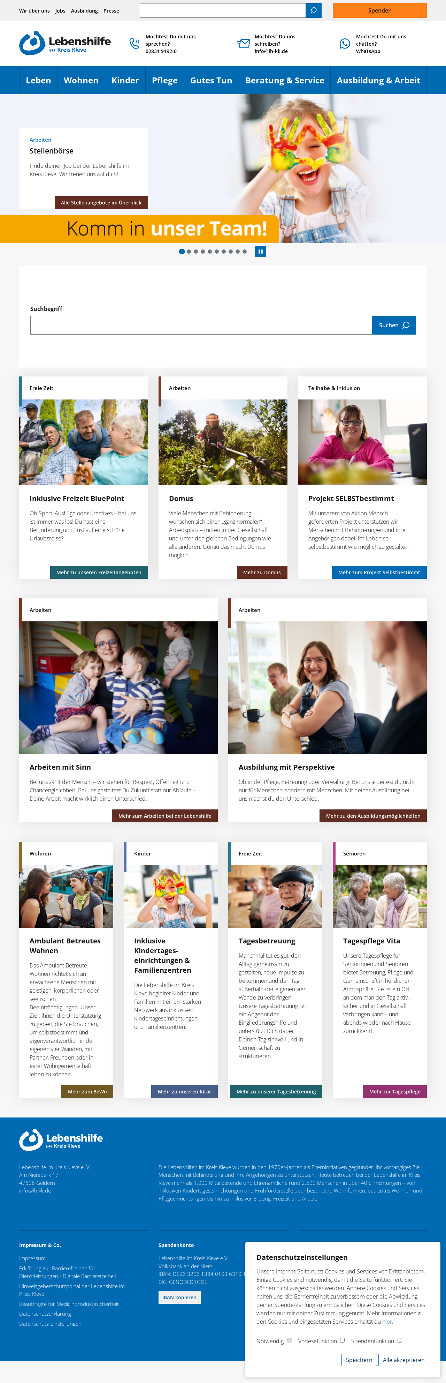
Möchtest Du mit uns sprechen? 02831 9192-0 (171, 43)
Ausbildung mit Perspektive (287, 767)
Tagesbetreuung (267, 940)
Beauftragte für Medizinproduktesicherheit (69, 1303)
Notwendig (270, 1341)
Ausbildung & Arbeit (381, 83)
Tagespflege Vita (371, 940)
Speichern (359, 1360)
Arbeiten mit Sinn (60, 767)
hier (387, 1321)
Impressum (32, 1258)
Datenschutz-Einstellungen (50, 1323)
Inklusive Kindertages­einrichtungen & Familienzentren (162, 955)
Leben (41, 83)
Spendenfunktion (372, 1341)
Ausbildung (84, 10)
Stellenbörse (52, 150)
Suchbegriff (46, 309)
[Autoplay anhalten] (260, 251)
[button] (182, 251)
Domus (181, 498)
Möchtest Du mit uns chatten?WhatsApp (381, 43)
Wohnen (84, 83)
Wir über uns (34, 10)
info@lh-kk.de (35, 1190)
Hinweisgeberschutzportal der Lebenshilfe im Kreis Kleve (72, 1290)
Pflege (168, 83)
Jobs (60, 10)
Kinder (128, 83)
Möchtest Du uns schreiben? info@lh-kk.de (275, 43)
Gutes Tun (214, 83)
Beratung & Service (288, 83)
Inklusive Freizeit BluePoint (77, 498)
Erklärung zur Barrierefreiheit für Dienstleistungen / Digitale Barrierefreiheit (67, 1272)
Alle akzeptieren (404, 1360)
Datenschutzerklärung (45, 1313)
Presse (111, 10)
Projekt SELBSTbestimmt (351, 498)
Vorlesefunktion (317, 1341)
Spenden (380, 10)
